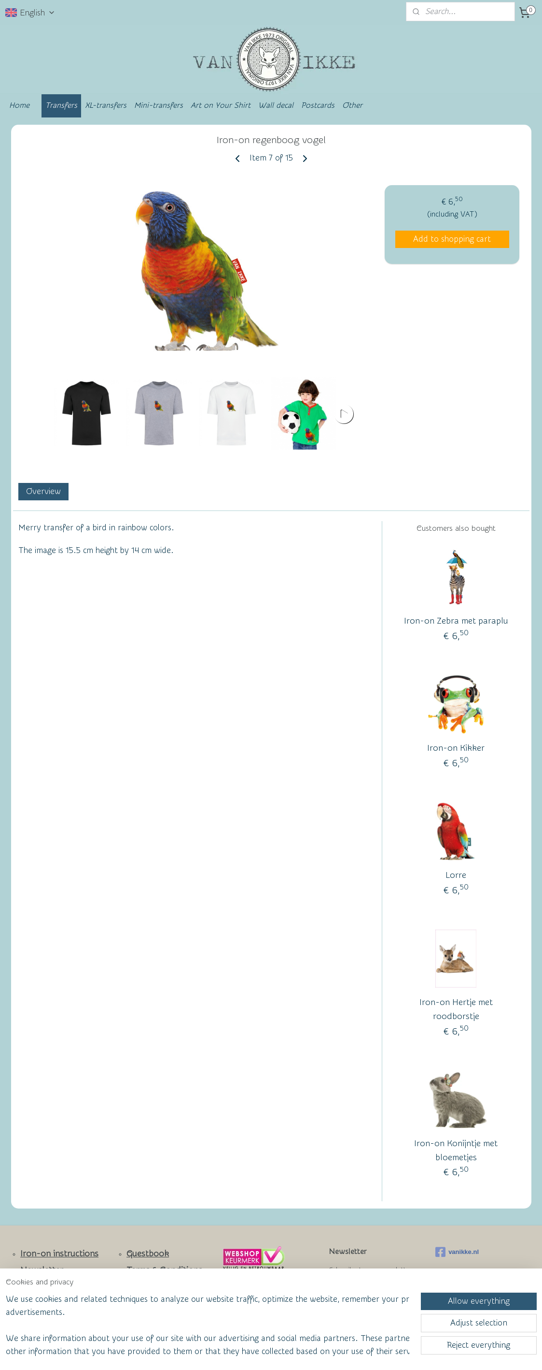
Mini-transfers (158, 105)
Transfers (61, 105)
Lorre (455, 875)
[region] (207, 1325)
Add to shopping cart (452, 239)
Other (352, 105)
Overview (43, 491)
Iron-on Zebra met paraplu (455, 621)
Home (19, 105)
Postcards (317, 105)
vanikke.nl (457, 1252)
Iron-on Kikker (456, 748)
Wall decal (275, 105)
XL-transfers (105, 105)
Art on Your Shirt (220, 105)
